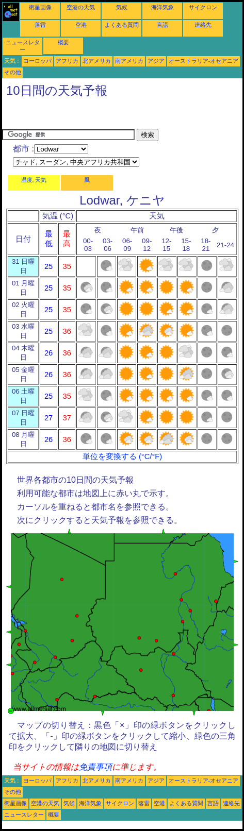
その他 (12, 72)
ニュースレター (24, 814)
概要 (63, 42)
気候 (121, 7)
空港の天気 (81, 7)
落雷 (40, 25)
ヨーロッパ (37, 61)
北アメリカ (97, 61)
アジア (156, 61)
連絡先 (203, 25)
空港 (81, 25)
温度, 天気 (34, 180)
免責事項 (95, 766)
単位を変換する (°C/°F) (122, 456)
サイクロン (203, 7)
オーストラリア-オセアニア (204, 61)
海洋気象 (162, 7)
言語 (162, 25)
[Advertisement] (84, 116)
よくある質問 (122, 25)
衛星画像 (40, 7)
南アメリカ (129, 61)
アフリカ (67, 61)
